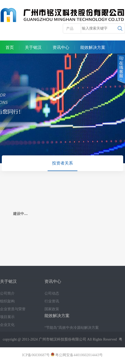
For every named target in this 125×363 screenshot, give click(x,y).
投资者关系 (62, 163)
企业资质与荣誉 (13, 309)
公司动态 (51, 293)
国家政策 (51, 309)
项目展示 (7, 317)
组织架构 (7, 301)
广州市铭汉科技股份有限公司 (62, 339)
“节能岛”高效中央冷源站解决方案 (71, 328)
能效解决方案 (92, 47)
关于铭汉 (33, 47)
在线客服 (121, 69)
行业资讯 (51, 301)
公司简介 (7, 293)
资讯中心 (61, 47)
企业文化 (7, 325)
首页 (9, 47)
